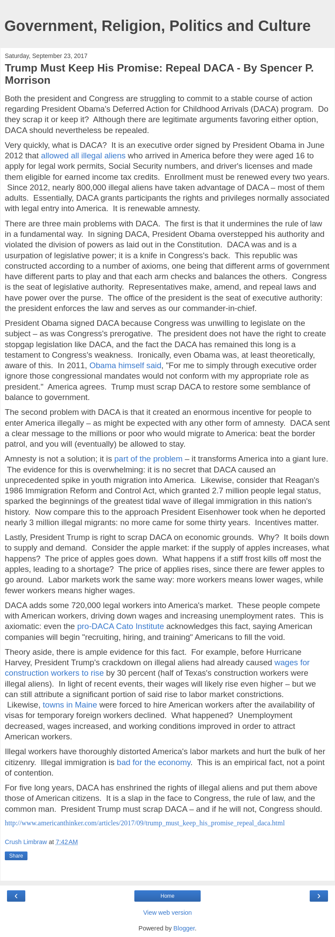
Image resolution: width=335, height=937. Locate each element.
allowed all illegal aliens (83, 155)
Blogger (184, 928)
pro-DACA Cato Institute (120, 626)
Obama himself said (125, 365)
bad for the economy (154, 762)
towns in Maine (70, 704)
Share (16, 856)
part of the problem (148, 458)
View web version (167, 912)
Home (167, 896)
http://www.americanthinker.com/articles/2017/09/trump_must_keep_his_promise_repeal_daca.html (145, 823)
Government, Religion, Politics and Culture (157, 25)
